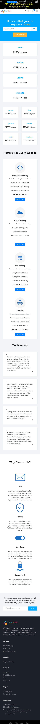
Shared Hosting (8, 642)
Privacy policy (7, 688)
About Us (6, 669)
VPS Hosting (7, 645)
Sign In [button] (28, 7)
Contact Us (6, 677)
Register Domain (8, 658)
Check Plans (20, 196)
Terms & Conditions (9, 691)
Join (32, 605)
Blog (4, 674)
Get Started (20, 31)
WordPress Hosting (9, 648)
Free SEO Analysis (9, 672)
